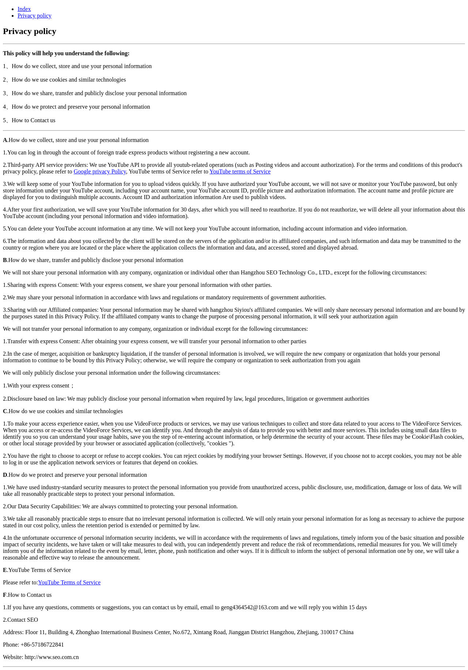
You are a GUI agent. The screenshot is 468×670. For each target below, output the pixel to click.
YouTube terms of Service (240, 171)
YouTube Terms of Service (69, 582)
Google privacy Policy (100, 171)
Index (24, 9)
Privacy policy (35, 15)
